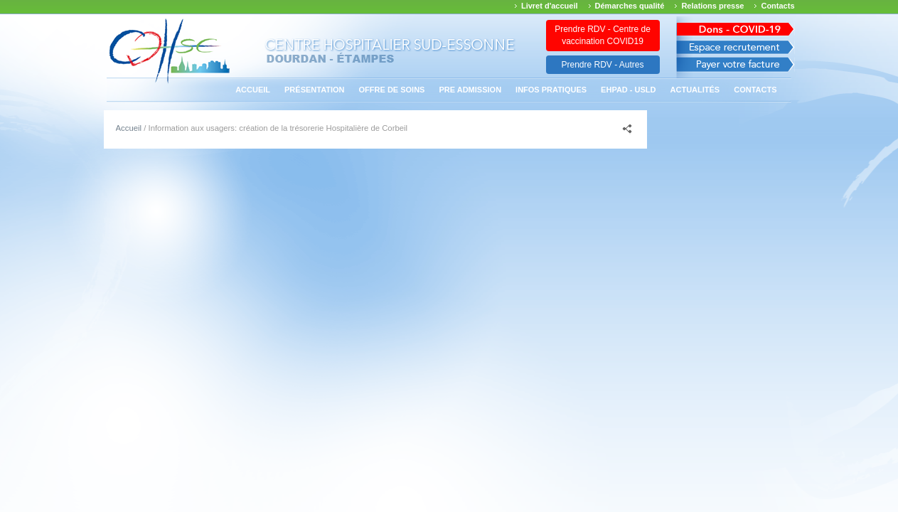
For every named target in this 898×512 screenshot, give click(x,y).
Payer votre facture (735, 68)
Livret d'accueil (549, 5)
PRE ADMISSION (470, 89)
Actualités (695, 89)
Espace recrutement (735, 47)
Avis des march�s (735, 26)
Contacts (777, 5)
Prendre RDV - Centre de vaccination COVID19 (603, 35)
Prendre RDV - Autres (602, 65)
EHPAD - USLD (628, 89)
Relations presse (712, 5)
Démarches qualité (630, 5)
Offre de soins (392, 89)
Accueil (252, 89)
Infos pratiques (551, 89)
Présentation (314, 89)
